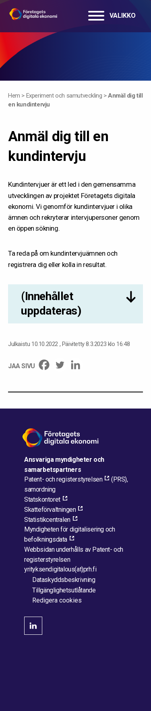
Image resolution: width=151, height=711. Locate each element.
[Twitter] (60, 365)
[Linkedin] (75, 365)
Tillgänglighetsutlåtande (63, 590)
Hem (14, 95)
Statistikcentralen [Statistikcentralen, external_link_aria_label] (47, 519)
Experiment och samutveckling (64, 95)
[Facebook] (44, 365)
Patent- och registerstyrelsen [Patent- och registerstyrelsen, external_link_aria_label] (63, 479)
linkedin (33, 626)
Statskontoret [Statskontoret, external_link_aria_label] (42, 499)
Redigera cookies (57, 600)
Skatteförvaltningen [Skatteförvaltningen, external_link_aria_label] (50, 509)
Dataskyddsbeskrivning (63, 580)
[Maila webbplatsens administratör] (60, 569)
